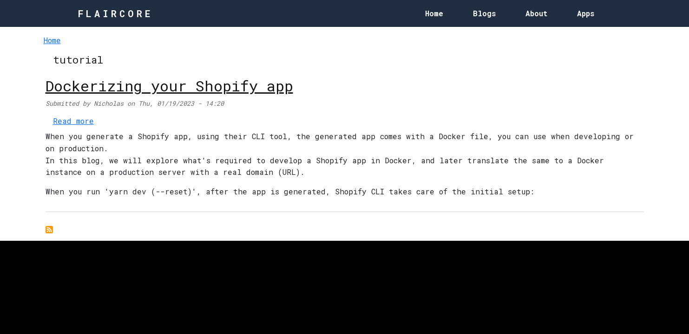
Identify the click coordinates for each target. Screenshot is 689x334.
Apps (585, 13)
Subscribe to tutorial (49, 229)
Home (434, 13)
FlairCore (115, 13)
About (536, 13)
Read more (73, 121)
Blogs (484, 13)
